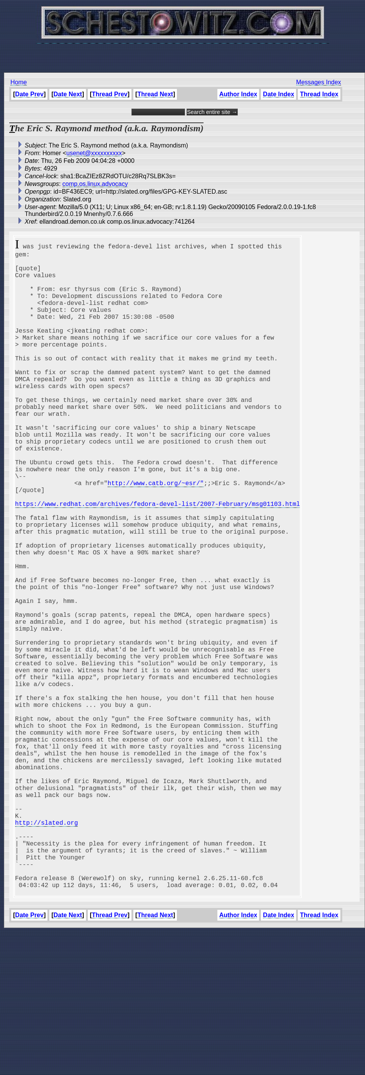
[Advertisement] (183, 53)
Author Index (238, 94)
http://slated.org (46, 950)
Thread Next (155, 94)
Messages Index (318, 82)
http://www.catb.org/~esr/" (156, 535)
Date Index (278, 94)
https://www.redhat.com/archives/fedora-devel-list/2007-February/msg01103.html (157, 560)
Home (18, 82)
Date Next (68, 94)
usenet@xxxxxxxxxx (94, 153)
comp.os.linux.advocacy (95, 184)
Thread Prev (109, 94)
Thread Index (319, 94)
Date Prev (29, 94)
